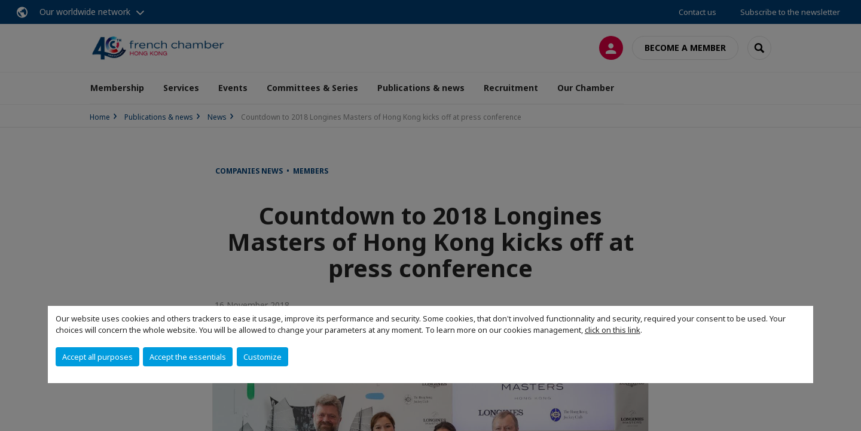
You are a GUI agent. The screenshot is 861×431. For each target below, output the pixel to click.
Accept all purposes (97, 356)
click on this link (612, 329)
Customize (262, 356)
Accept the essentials (187, 356)
